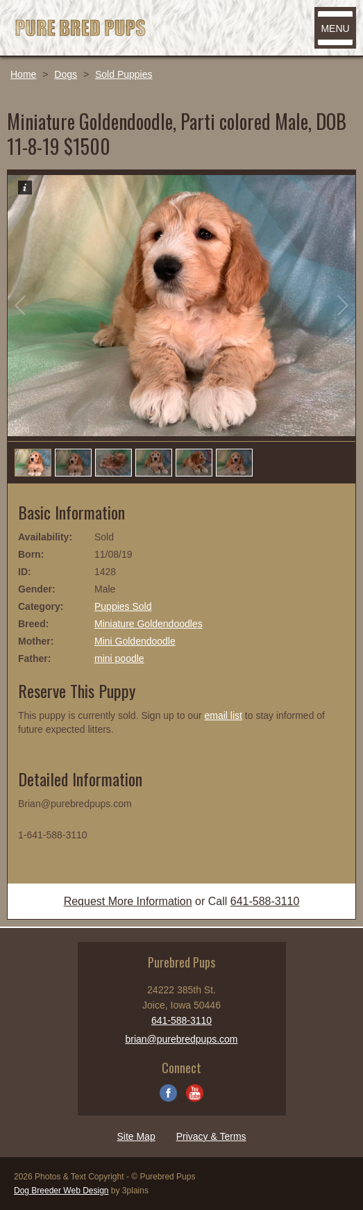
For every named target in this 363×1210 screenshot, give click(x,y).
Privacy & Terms (211, 1136)
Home (23, 74)
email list (223, 715)
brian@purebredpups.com (181, 1039)
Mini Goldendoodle (135, 641)
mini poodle (119, 658)
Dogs (65, 74)
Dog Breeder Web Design (61, 1190)
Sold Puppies (124, 74)
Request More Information (128, 901)
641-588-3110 (265, 901)
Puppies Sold (123, 606)
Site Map (136, 1136)
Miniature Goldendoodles (148, 623)
